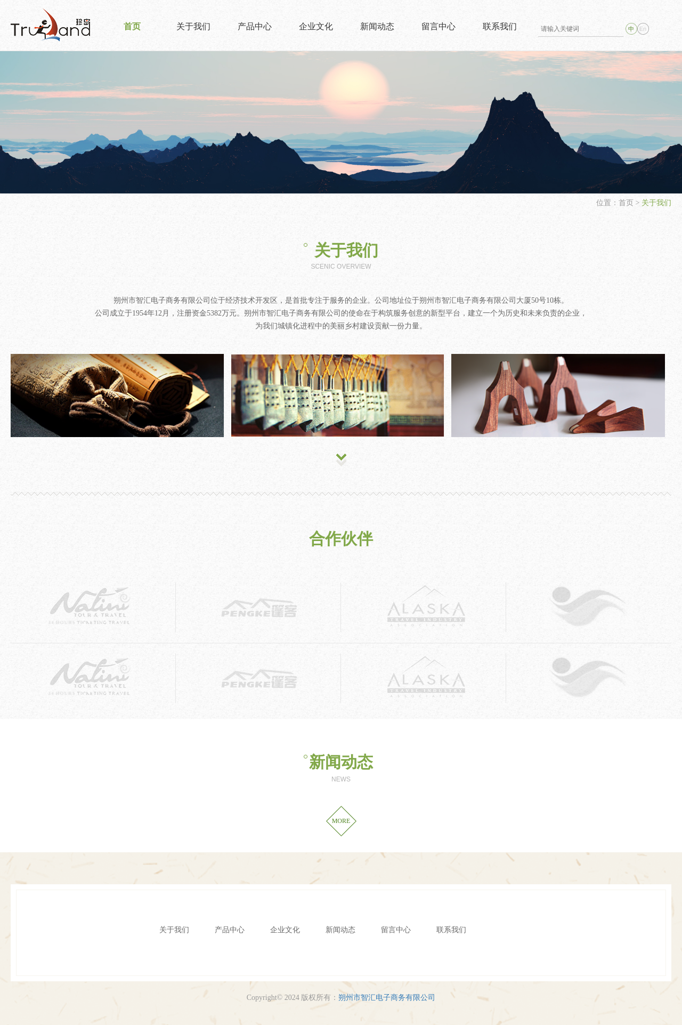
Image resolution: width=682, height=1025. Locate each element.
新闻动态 (377, 26)
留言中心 (438, 26)
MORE (341, 821)
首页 (132, 26)
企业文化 (316, 26)
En (642, 29)
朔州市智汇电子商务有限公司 (386, 998)
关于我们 (193, 26)
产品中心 (255, 26)
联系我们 (500, 26)
